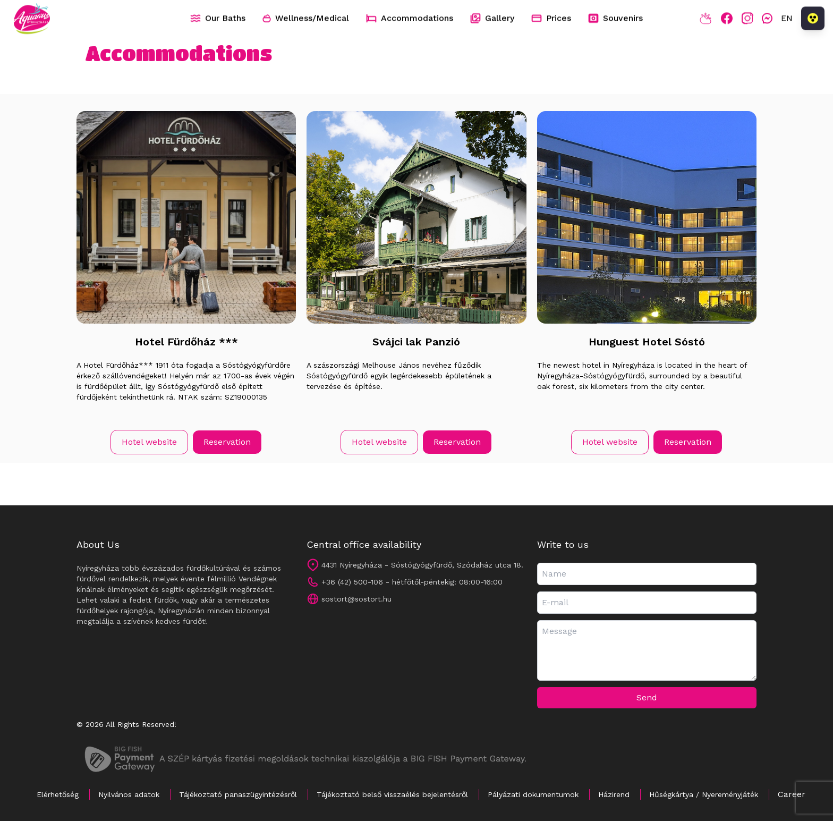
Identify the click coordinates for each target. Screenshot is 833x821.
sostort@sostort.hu (356, 599)
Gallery (492, 18)
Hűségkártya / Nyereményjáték (703, 794)
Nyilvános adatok (128, 794)
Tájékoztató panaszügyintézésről (238, 794)
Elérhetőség (58, 794)
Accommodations (409, 18)
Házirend (614, 794)
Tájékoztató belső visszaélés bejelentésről (392, 794)
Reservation (227, 442)
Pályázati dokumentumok (533, 794)
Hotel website (149, 442)
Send (646, 697)
